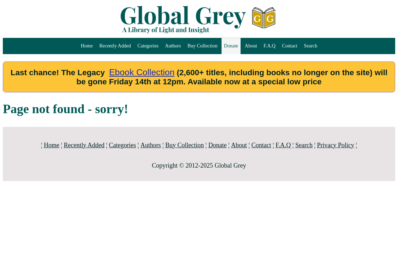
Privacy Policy (335, 145)
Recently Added (115, 45)
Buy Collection (202, 45)
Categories (147, 45)
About (251, 45)
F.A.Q (269, 45)
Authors (173, 45)
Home (87, 45)
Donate (231, 45)
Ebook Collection (142, 72)
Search (310, 45)
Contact (290, 45)
